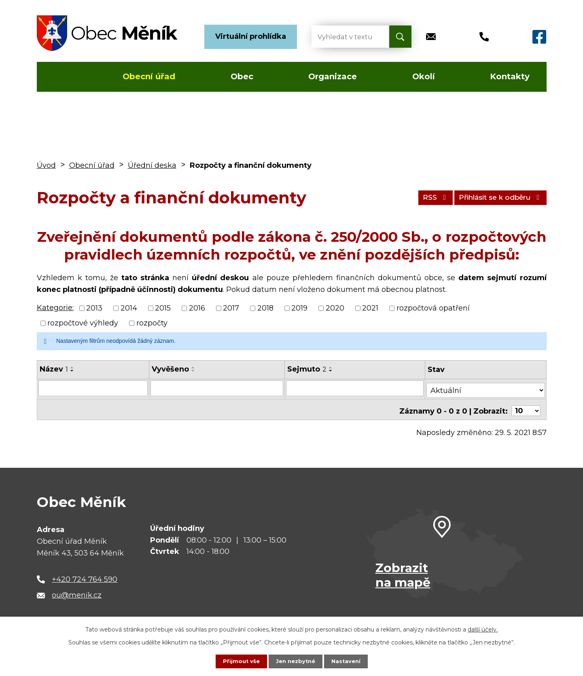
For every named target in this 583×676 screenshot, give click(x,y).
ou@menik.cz (77, 590)
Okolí (423, 76)
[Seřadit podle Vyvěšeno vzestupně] (193, 367)
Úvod (60, 77)
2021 (370, 308)
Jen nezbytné (295, 661)
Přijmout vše (239, 661)
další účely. (483, 628)
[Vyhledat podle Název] (93, 388)
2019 (299, 308)
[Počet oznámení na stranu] (526, 406)
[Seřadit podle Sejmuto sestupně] (331, 370)
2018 (265, 308)
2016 (197, 308)
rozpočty (151, 323)
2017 (231, 308)
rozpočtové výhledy (82, 323)
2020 (335, 308)
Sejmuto (307, 369)
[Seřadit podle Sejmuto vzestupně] (331, 367)
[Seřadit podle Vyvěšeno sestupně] (193, 370)
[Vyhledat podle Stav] (486, 387)
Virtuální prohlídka (250, 36)
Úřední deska (152, 165)
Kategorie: (55, 307)
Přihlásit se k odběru (496, 197)
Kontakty (510, 76)
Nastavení (348, 661)
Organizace (332, 76)
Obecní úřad (149, 76)
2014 (129, 308)
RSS (424, 197)
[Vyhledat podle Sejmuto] (355, 388)
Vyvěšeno (170, 369)
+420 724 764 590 (84, 574)
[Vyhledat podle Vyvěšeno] (217, 388)
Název (54, 369)
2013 (94, 308)
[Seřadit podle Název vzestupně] (72, 367)
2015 (163, 308)
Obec (242, 76)
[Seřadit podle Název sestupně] (72, 370)
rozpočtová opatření (433, 308)
